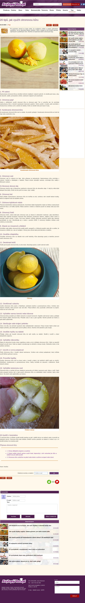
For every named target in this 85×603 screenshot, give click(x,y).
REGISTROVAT (67, 4)
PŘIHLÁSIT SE (75, 4)
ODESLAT (74, 596)
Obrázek (28, 516)
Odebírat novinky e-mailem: (33, 473)
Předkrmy (6, 10)
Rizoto (52, 10)
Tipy (72, 10)
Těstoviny (44, 10)
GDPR (42, 590)
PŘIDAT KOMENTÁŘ (51, 516)
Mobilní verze (36, 590)
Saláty (79, 10)
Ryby (27, 10)
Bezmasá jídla (35, 10)
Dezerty (65, 10)
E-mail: (16, 500)
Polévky (13, 10)
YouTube (13, 516)
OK (54, 473)
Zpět (49, 25)
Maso (20, 10)
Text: (8, 502)
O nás (30, 590)
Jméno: (16, 496)
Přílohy (58, 10)
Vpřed (55, 25)
